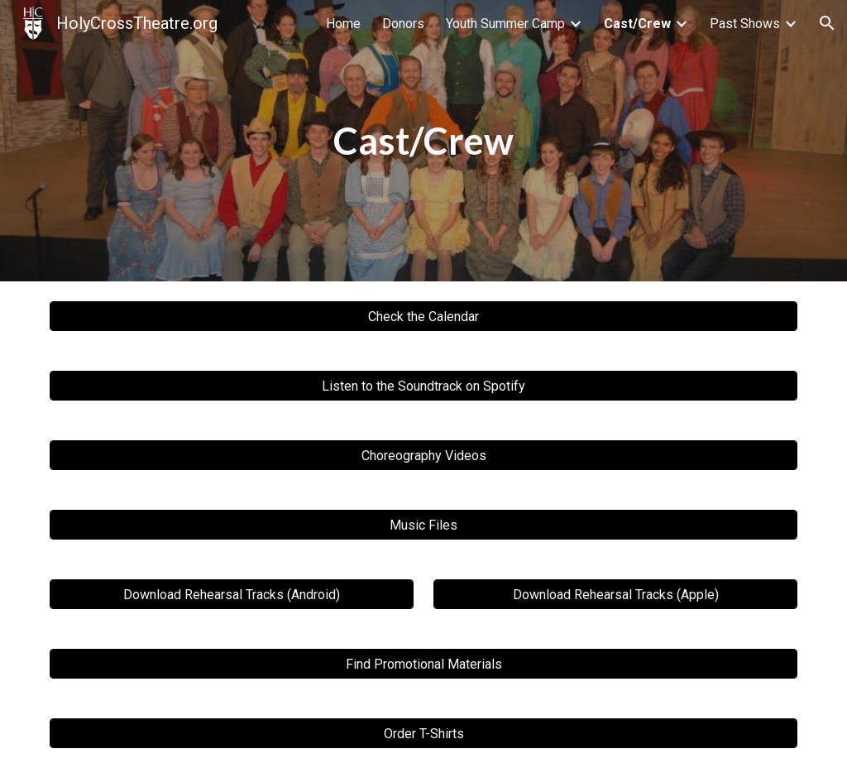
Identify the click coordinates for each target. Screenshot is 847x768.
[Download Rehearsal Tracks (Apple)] (615, 595)
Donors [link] (403, 23)
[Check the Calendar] (423, 316)
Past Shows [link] (745, 23)
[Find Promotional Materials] (423, 664)
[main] (423, 141)
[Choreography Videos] (423, 455)
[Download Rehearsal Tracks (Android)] (232, 595)
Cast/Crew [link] (637, 23)
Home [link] (343, 23)
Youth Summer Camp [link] (505, 23)
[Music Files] (423, 525)
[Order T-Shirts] (423, 734)
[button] (827, 23)
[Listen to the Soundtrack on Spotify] (423, 386)
